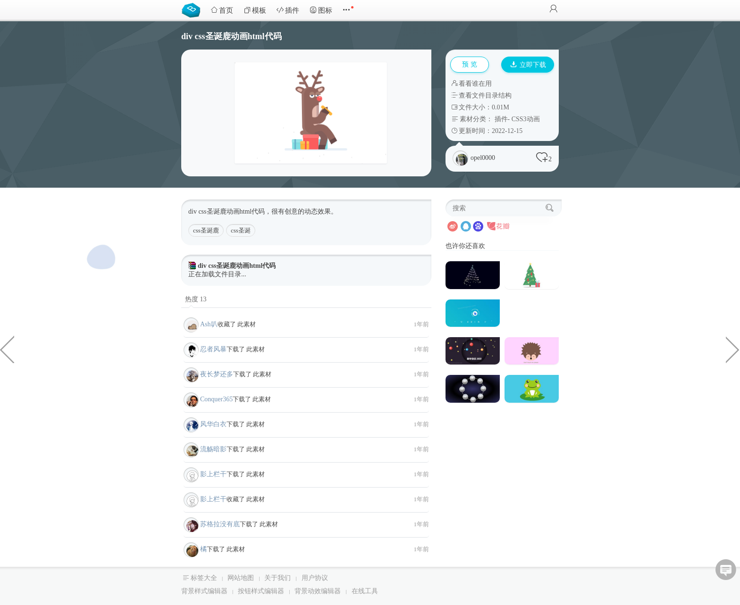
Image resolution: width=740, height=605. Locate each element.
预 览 (469, 64)
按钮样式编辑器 (261, 591)
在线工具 (365, 591)
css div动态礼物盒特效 (7, 349)
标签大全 (204, 577)
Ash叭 (209, 324)
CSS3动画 (526, 119)
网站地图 (240, 577)
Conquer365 (216, 399)
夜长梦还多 (216, 374)
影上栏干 (213, 474)
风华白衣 (213, 424)
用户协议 (315, 577)
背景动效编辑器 (317, 591)
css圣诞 (241, 230)
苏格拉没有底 (220, 524)
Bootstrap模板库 (193, 9)
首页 (221, 10)
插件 (288, 10)
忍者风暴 (213, 349)
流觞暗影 (213, 449)
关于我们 (277, 577)
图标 (321, 10)
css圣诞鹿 (206, 230)
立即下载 (528, 64)
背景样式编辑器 (204, 591)
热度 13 (196, 299)
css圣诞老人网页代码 (733, 349)
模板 (255, 10)
